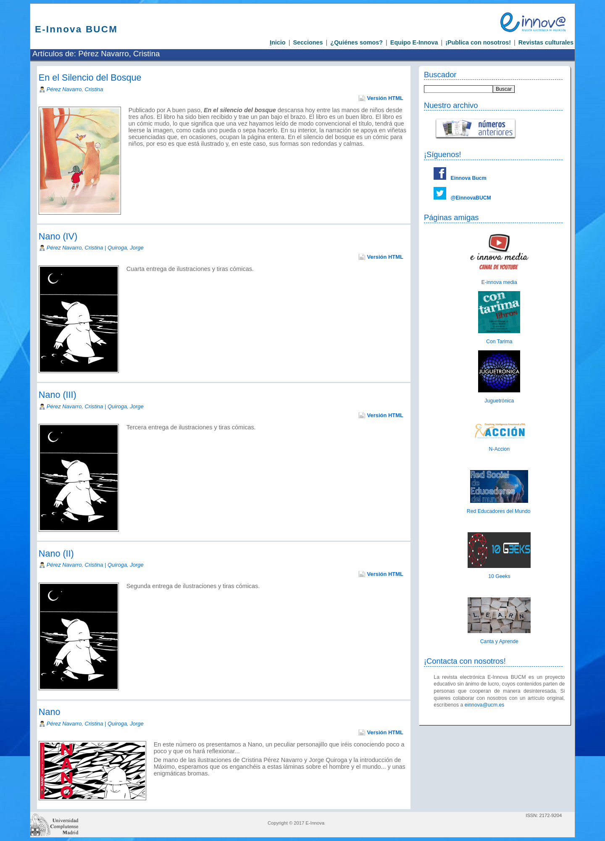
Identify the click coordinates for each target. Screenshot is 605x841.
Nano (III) (57, 394)
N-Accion (499, 449)
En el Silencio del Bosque (90, 77)
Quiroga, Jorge (126, 247)
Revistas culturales (545, 42)
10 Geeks (499, 576)
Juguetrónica (499, 401)
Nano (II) (56, 553)
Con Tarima (499, 341)
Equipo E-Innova (414, 42)
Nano (49, 712)
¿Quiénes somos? (356, 42)
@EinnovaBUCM (471, 198)
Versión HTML (385, 98)
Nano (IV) (58, 236)
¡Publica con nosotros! (478, 42)
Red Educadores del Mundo (499, 511)
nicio (278, 42)
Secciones (308, 42)
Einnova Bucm (469, 178)
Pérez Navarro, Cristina (75, 89)
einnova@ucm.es (485, 705)
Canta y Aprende (499, 641)
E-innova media (499, 282)
